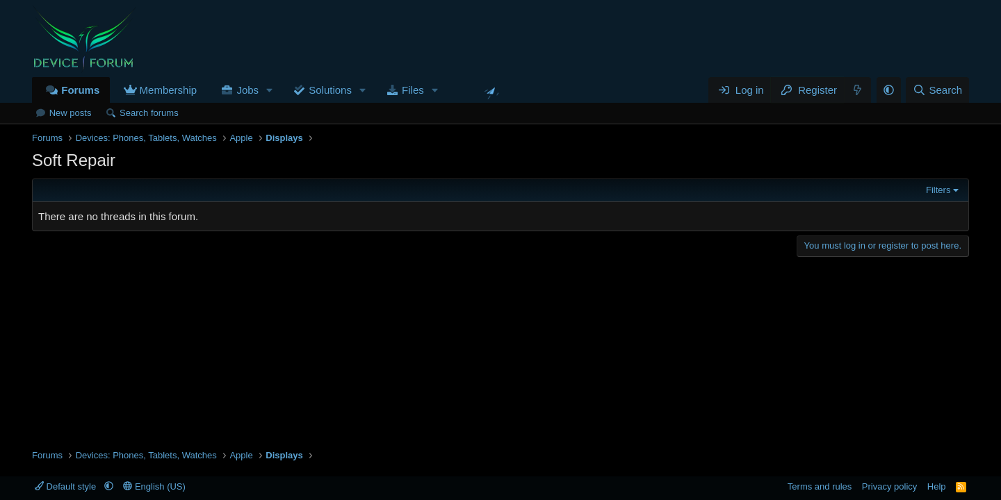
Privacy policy (889, 486)
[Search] (937, 90)
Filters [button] (938, 190)
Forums (80, 90)
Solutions (330, 90)
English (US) (154, 486)
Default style (67, 486)
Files (413, 90)
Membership (168, 90)
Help (936, 486)
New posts (70, 113)
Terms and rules (820, 486)
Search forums (149, 113)
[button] (269, 90)
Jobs (247, 90)
